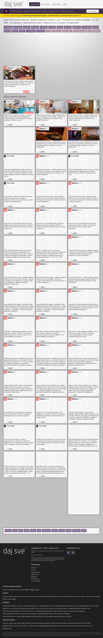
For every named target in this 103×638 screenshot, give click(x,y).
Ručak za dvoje (21, 623)
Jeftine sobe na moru (87, 626)
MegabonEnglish (34, 589)
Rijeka (11, 596)
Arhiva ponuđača (35, 581)
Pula (33, 596)
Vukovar (93, 596)
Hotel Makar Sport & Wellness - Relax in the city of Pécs (34, 608)
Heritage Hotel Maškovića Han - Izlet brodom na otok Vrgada (53, 613)
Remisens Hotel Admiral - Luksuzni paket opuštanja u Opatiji (19, 616)
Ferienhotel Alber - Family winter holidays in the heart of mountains (53, 616)
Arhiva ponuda (35, 579)
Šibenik (54, 596)
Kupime (5, 589)
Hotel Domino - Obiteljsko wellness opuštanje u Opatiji (41, 611)
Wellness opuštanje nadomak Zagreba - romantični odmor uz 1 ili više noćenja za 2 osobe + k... (52, 15)
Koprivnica (65, 596)
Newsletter (56, 4)
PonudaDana (10, 589)
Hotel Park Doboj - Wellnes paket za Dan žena (15, 611)
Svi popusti (5, 623)
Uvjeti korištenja (35, 572)
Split (8, 596)
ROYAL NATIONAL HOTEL (83, 608)
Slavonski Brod (47, 596)
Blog (65, 4)
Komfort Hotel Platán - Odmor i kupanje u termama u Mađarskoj (20, 613)
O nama (33, 570)
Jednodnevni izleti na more (10, 626)
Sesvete (78, 596)
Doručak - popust (29, 623)
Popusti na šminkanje (61, 623)
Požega (98, 596)
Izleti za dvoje (12, 623)
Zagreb (34, 4)
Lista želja (45, 4)
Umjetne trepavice (62, 626)
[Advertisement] (52, 50)
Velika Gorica (72, 596)
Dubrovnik (59, 596)
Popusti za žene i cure (23, 626)
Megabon (27, 589)
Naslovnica (34, 567)
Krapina (88, 596)
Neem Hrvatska (95, 606)
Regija (14, 599)
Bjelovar (83, 596)
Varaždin (23, 596)
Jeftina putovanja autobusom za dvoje (45, 623)
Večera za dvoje (72, 623)
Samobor (29, 596)
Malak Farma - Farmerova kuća (11, 608)
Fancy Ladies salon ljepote (59, 606)
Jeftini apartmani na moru (74, 626)
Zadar (19, 596)
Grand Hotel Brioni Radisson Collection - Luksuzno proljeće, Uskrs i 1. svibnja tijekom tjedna (27, 606)
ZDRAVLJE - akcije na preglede (37, 626)
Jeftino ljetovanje (7, 628)
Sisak (41, 596)
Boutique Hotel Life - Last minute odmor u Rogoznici (71, 611)
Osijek (15, 596)
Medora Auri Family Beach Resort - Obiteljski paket (63, 608)
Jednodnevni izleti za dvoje (84, 623)
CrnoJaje (17, 589)
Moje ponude (34, 574)
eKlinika (22, 589)
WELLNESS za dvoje (51, 626)
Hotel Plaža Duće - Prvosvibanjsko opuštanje (78, 606)
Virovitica (5, 599)
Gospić (10, 599)
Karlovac (37, 596)
